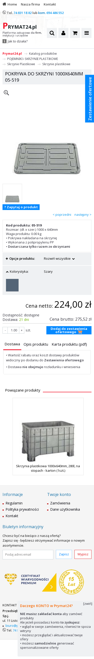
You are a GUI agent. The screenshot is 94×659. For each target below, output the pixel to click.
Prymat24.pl (12, 53)
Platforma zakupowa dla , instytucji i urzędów (22, 34)
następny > (82, 214)
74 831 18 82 (23, 12)
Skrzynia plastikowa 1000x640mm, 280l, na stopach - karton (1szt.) (48, 468)
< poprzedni (62, 214)
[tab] (12, 344)
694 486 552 (55, 12)
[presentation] (12, 344)
